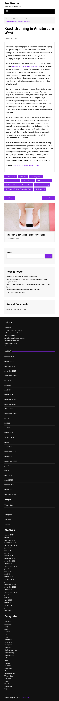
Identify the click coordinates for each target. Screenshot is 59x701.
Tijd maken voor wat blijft (15, 292)
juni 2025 (7, 385)
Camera (7, 632)
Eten (6, 634)
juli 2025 (7, 380)
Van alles (7, 519)
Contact (7, 524)
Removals (8, 346)
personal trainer (44, 181)
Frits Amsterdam (10, 335)
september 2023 (10, 461)
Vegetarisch (8, 684)
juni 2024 (7, 423)
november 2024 (10, 404)
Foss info (7, 328)
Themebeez (24, 698)
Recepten (8, 666)
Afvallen (7, 621)
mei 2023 (7, 470)
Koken (6, 658)
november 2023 (10, 452)
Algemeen (8, 624)
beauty (7, 629)
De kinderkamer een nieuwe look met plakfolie (23, 290)
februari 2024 (9, 437)
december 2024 (10, 399)
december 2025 (10, 366)
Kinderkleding (9, 653)
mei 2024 (7, 428)
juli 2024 (7, 418)
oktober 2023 (9, 456)
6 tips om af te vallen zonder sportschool (26, 235)
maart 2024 (8, 432)
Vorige (11, 198)
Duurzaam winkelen (11, 341)
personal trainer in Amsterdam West (26, 66)
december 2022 (10, 494)
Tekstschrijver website (12, 333)
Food (6, 510)
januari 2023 (9, 489)
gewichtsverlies (13, 181)
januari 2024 (9, 442)
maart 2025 (8, 395)
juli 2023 (7, 466)
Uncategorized (9, 673)
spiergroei (41, 189)
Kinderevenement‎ (10, 650)
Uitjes (6, 671)
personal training (43, 185)
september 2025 (10, 376)
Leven (6, 660)
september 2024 (10, 414)
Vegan (6, 681)
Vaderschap (8, 505)
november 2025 (10, 371)
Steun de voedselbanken (13, 330)
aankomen (11, 177)
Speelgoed (8, 668)
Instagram (8, 645)
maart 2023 (8, 480)
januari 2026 (9, 361)
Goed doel (8, 642)
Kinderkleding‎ (9, 655)
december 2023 (10, 447)
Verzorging (8, 686)
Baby (6, 627)
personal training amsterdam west (20, 189)
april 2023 (8, 475)
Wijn (6, 689)
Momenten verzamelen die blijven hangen (21, 277)
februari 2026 (9, 357)
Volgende (47, 198)
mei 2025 (7, 390)
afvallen (24, 177)
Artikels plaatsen (10, 343)
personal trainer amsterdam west (19, 185)
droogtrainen (36, 177)
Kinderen (7, 647)
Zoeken (9, 252)
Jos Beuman (12, 3)
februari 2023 (9, 485)
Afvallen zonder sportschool (14, 338)
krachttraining (28, 181)
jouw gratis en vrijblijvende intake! (26, 165)
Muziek (7, 663)
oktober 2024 (9, 409)
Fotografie (8, 515)
